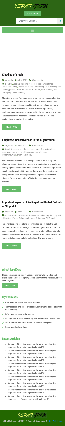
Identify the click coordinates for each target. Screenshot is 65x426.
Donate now (33, 13)
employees (19, 149)
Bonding (8, 84)
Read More (11, 127)
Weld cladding (47, 89)
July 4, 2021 (21, 80)
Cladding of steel (28, 84)
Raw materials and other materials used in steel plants (29, 323)
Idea (53, 149)
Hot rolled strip (43, 215)
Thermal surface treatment (28, 89)
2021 (17, 51)
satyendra (7, 80)
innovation (6, 152)
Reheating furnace (27, 218)
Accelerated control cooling (17, 215)
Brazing (16, 84)
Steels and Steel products (16, 327)
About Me (10, 285)
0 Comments (36, 80)
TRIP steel (50, 218)
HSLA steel (6, 218)
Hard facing (39, 87)
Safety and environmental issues (19, 314)
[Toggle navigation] (32, 30)
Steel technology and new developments (22, 302)
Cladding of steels (12, 75)
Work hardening (18, 92)
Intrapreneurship (9, 155)
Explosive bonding (9, 87)
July (25, 51)
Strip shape (40, 218)
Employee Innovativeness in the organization (28, 140)
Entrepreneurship (31, 149)
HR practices (45, 149)
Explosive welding (25, 87)
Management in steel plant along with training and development (32, 318)
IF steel (15, 218)
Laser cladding (51, 87)
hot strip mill (55, 215)
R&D (30, 155)
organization (22, 155)
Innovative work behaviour (23, 152)
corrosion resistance (44, 84)
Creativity (9, 149)
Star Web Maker (55, 421)
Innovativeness (41, 152)
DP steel (32, 215)
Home (6, 51)
